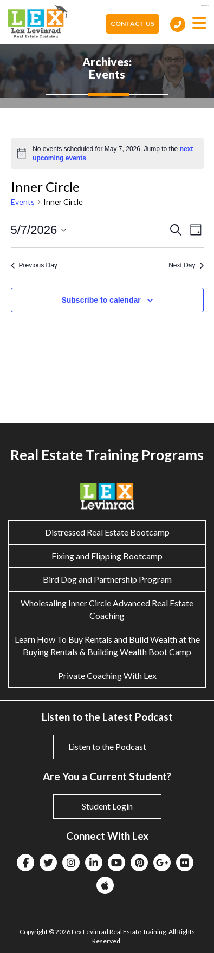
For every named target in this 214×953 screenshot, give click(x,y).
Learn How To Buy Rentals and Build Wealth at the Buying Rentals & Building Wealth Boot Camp (107, 645)
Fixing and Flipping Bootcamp (107, 556)
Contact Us (132, 23)
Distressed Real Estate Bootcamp (107, 532)
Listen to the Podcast (107, 746)
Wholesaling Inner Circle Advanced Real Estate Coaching (107, 609)
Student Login (107, 806)
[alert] (107, 153)
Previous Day (34, 265)
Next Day (185, 265)
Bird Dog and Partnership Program (107, 579)
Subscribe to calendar (100, 300)
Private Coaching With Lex (107, 675)
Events (23, 201)
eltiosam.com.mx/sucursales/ (205, 5)
